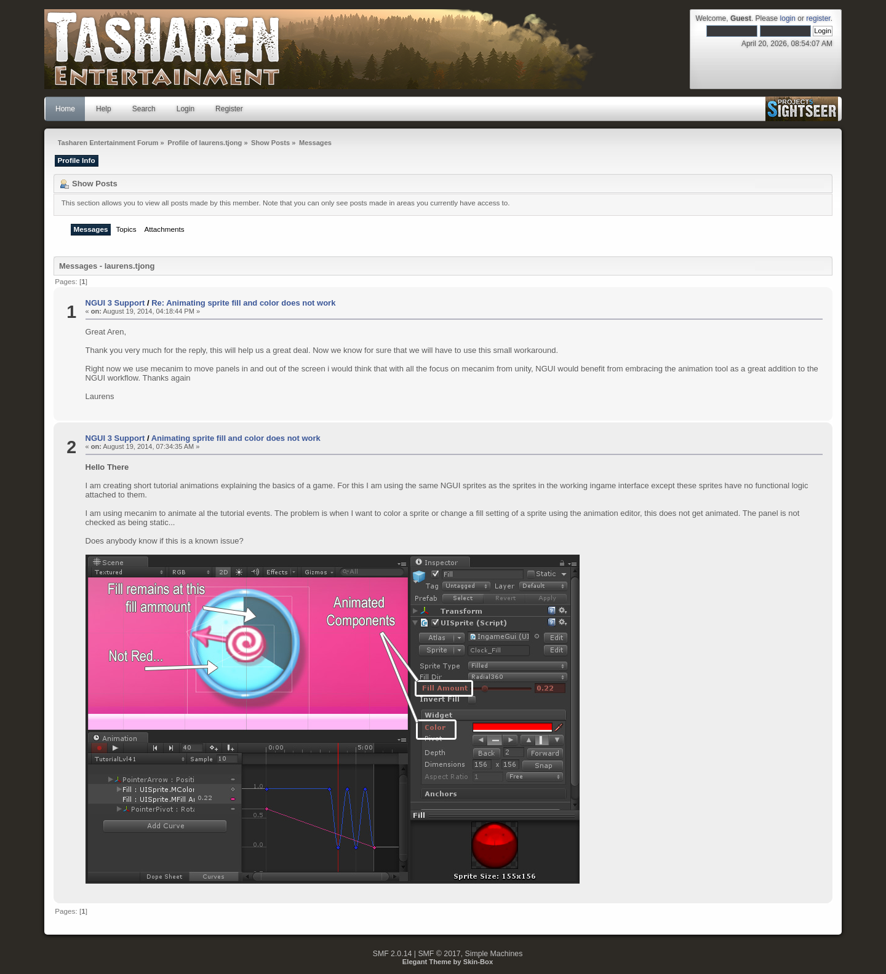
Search (144, 109)
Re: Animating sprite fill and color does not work (243, 302)
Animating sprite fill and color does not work (236, 438)
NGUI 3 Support (115, 302)
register (818, 18)
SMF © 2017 (439, 953)
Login (185, 109)
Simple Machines (494, 953)
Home (65, 109)
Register (229, 109)
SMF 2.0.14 (392, 953)
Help (103, 109)
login (788, 18)
